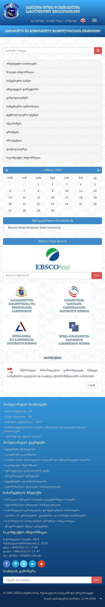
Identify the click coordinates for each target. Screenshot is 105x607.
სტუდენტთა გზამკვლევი (20, 449)
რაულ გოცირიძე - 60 (18, 417)
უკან (91, 385)
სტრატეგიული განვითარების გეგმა (27, 471)
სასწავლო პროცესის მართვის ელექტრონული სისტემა (40, 499)
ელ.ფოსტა (37, 21)
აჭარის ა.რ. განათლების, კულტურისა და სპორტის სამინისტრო (45, 515)
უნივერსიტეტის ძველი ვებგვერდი (26, 526)
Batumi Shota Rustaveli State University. (34, 228)
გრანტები (12, 132)
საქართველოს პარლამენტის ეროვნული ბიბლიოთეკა (40, 521)
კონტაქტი (71, 21)
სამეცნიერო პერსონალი (22, 106)
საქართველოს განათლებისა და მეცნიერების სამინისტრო (42, 510)
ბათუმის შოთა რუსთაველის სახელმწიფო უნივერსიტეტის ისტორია (48, 460)
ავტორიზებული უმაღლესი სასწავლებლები (33, 487)
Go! (96, 275)
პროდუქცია (14, 140)
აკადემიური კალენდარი (20, 454)
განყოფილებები (17, 97)
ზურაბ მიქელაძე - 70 (18, 411)
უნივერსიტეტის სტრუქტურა (22, 476)
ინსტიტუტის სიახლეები (21, 63)
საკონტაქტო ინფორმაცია (23, 157)
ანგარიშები (13, 123)
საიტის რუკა (54, 21)
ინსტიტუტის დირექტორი (22, 89)
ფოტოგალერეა (16, 149)
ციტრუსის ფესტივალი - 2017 (23, 422)
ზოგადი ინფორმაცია (20, 72)
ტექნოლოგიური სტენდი (22, 115)
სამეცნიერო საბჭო (18, 80)
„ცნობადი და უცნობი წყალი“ (23, 436)
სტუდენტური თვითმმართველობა (26, 481)
